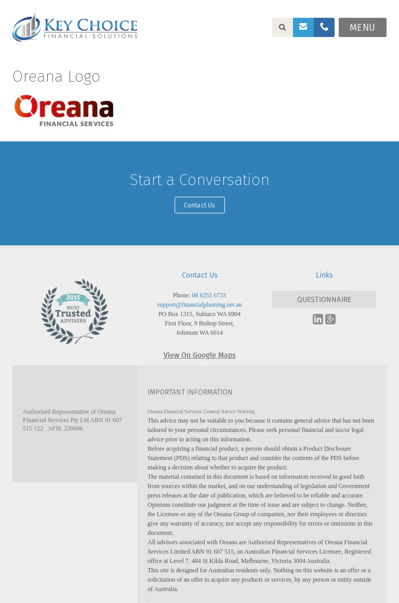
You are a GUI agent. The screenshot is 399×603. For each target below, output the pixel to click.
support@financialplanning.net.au (199, 304)
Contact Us (200, 204)
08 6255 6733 (209, 295)
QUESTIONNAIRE (324, 299)
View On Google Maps (200, 354)
